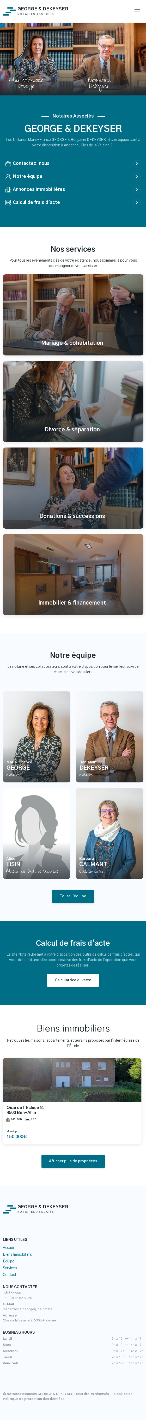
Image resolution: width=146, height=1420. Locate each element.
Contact (9, 1275)
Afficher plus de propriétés (73, 1161)
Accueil (9, 1248)
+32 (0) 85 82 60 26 (17, 1298)
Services (10, 1268)
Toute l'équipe (73, 896)
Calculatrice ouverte (73, 980)
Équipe (8, 1261)
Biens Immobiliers (17, 1254)
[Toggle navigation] (137, 11)
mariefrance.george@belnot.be (27, 1309)
